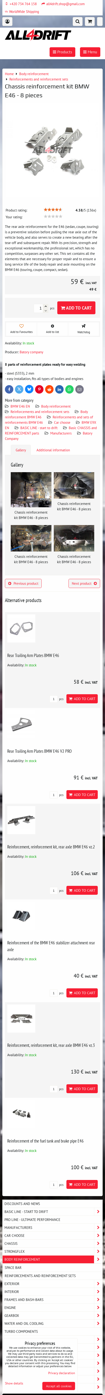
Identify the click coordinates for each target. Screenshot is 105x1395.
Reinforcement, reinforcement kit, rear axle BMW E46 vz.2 (51, 847)
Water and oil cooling (53, 1323)
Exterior (53, 1284)
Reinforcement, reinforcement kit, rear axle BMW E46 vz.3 (51, 1045)
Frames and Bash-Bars (53, 1300)
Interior (53, 1292)
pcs (56, 699)
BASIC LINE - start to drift (39, 427)
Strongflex (53, 1251)
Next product (84, 583)
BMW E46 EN (20, 406)
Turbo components (21, 1331)
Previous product (23, 583)
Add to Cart (76, 308)
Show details (14, 1383)
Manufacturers (61, 433)
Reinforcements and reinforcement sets (40, 411)
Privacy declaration (61, 1373)
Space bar (13, 1267)
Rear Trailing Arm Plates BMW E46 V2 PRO (39, 751)
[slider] (53, 210)
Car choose (62, 422)
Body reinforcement (56, 406)
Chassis (53, 1243)
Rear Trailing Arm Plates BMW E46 (33, 655)
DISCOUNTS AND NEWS (22, 1203)
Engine (53, 1307)
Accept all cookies (59, 1386)
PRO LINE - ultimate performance (32, 1219)
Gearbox (53, 1315)
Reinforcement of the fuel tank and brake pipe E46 (45, 1141)
